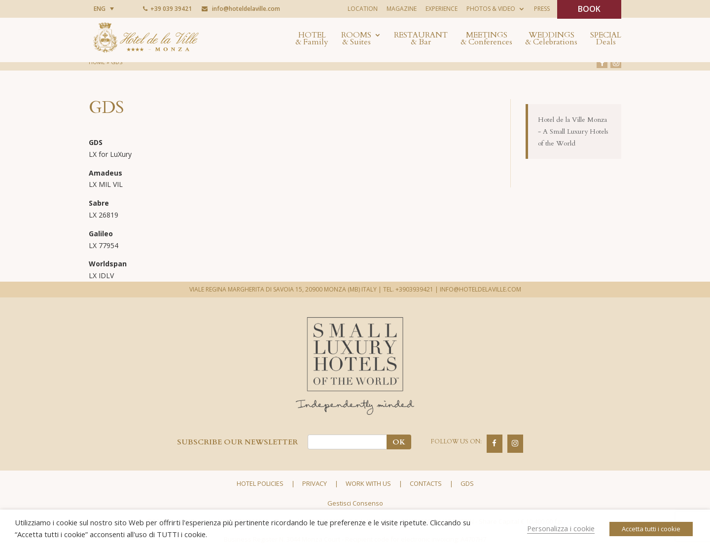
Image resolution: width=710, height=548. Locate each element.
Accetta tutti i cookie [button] (651, 528)
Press (542, 8)
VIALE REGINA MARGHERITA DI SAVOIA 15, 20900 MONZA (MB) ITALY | (285, 289)
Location (363, 8)
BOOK (589, 9)
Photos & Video (490, 8)
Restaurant (421, 39)
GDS (467, 483)
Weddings (551, 39)
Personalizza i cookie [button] (561, 528)
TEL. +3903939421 (408, 289)
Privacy (314, 483)
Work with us (368, 483)
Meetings (486, 39)
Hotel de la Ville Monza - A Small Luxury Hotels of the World (573, 131)
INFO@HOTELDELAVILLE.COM (480, 289)
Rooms (356, 39)
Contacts (426, 483)
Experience (442, 8)
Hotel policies (260, 483)
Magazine (402, 8)
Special (605, 39)
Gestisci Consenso (355, 503)
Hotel (311, 39)
